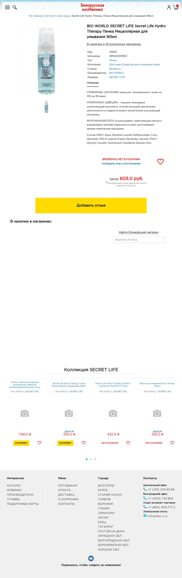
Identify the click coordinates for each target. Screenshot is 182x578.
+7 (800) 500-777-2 (159, 507)
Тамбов (104, 499)
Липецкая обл (110, 536)
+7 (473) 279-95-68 (158, 490)
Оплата (64, 490)
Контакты (66, 504)
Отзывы (13, 499)
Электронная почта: (155, 512)
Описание (93, 83)
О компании (68, 499)
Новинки (14, 490)
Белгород (106, 486)
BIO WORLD (116, 73)
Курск (103, 490)
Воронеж (105, 504)
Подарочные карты (22, 504)
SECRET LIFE (117, 77)
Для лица (114, 65)
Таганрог (105, 527)
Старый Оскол (110, 495)
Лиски (103, 517)
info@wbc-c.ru (155, 516)
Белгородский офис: (155, 494)
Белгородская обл (113, 540)
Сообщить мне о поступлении (121, 164)
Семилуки (106, 513)
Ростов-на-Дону (111, 531)
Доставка (66, 495)
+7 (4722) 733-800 (158, 498)
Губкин (104, 508)
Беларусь (115, 69)
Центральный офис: (155, 485)
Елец (102, 522)
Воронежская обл (113, 545)
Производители (20, 495)
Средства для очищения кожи (140, 65)
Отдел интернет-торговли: (159, 503)
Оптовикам (67, 486)
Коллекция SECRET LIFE (91, 370)
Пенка (113, 61)
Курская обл (108, 550)
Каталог (14, 486)
